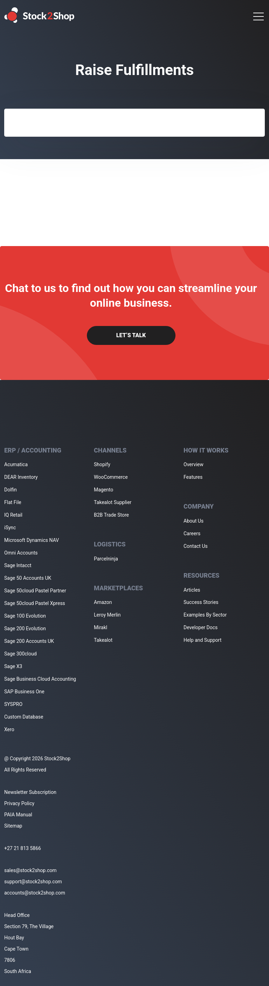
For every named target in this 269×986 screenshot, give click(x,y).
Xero (9, 729)
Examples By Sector (205, 615)
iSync (10, 527)
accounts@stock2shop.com (34, 893)
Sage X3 (13, 666)
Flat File (12, 502)
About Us (194, 521)
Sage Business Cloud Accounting (40, 679)
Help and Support (202, 640)
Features (193, 477)
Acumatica (16, 464)
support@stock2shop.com (33, 881)
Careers (192, 533)
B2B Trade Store (111, 515)
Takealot (103, 640)
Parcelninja (106, 559)
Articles (192, 590)
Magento (103, 489)
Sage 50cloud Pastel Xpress (34, 603)
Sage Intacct (18, 565)
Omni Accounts (21, 553)
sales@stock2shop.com (30, 870)
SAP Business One (24, 691)
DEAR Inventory (21, 477)
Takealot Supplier (112, 502)
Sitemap (13, 826)
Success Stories (201, 602)
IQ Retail (13, 515)
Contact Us (196, 546)
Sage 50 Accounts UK (27, 578)
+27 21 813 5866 (22, 848)
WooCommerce (111, 477)
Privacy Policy (19, 803)
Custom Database (23, 717)
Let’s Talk (131, 335)
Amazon (103, 602)
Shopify (102, 464)
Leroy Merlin (107, 615)
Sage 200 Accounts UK (29, 641)
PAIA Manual (18, 814)
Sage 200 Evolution (25, 628)
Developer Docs (201, 627)
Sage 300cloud (20, 654)
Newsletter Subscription (30, 792)
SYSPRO (13, 704)
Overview (194, 464)
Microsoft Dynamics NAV (31, 540)
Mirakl (100, 627)
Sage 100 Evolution (25, 616)
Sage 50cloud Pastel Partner (35, 590)
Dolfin (10, 489)
